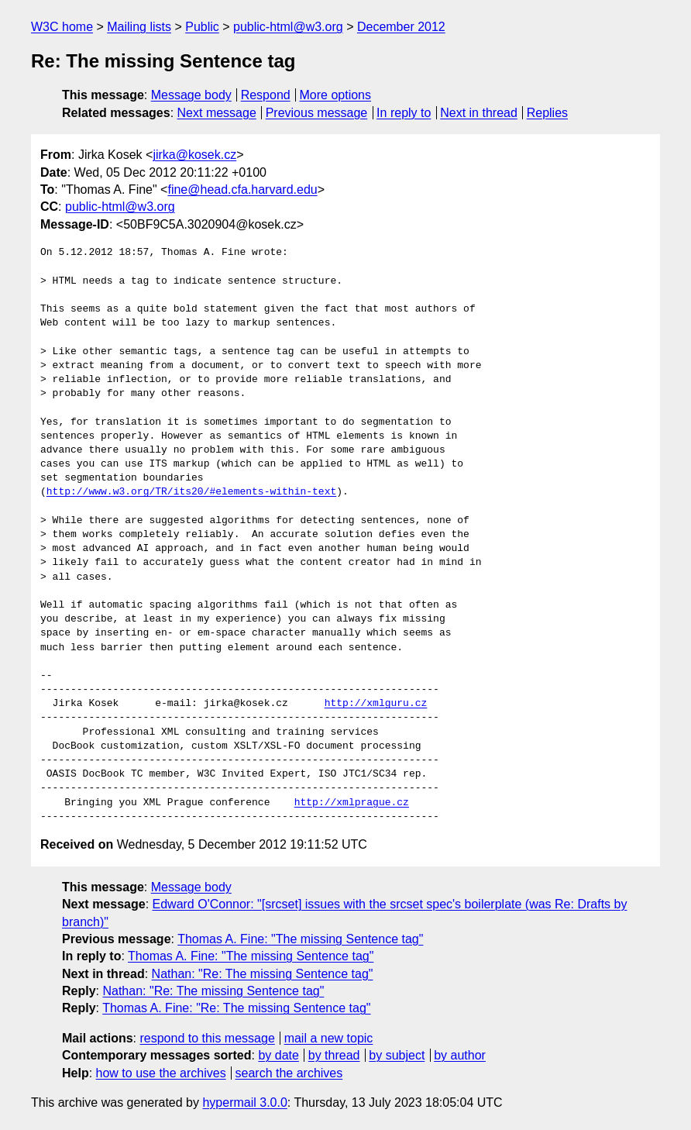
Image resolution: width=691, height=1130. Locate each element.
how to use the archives (161, 1073)
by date (278, 1055)
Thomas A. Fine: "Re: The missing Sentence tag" (236, 1008)
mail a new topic (328, 1038)
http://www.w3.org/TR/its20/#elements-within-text (191, 492)
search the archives (289, 1073)
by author (460, 1055)
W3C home (62, 26)
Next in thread (478, 112)
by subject (397, 1055)
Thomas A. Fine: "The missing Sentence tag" (300, 939)
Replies (547, 112)
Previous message (317, 112)
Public (202, 26)
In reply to (403, 112)
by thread (334, 1055)
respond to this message (206, 1038)
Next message (216, 112)
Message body (191, 95)
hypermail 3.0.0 (244, 1102)
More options (336, 95)
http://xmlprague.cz (351, 803)
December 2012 (401, 26)
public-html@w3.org (288, 26)
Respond (265, 95)
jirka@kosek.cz (194, 154)
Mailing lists (139, 26)
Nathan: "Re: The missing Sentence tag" (262, 973)
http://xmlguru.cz (376, 704)
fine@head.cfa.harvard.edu (242, 189)
